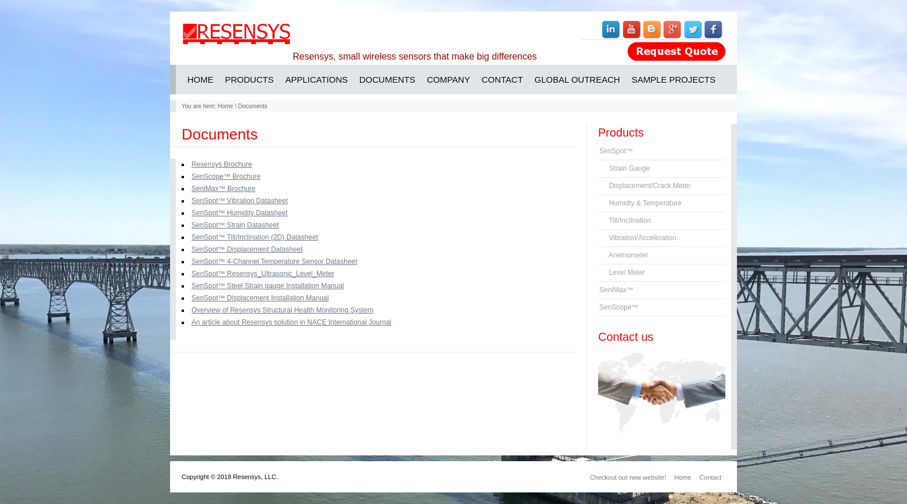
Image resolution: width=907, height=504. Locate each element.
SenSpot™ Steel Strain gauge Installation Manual (267, 286)
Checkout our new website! (628, 477)
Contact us (626, 336)
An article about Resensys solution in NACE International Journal (291, 322)
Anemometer (623, 255)
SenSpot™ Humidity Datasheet (239, 213)
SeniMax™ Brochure (223, 189)
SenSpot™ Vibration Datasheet (239, 201)
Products (621, 132)
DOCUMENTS (387, 79)
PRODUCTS (249, 79)
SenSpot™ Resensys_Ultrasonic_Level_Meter (262, 274)
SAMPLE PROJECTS (674, 79)
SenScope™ (618, 307)
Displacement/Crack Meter (645, 186)
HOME (200, 79)
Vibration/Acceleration (637, 238)
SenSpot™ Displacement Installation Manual (260, 298)
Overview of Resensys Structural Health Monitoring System (282, 310)
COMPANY (448, 79)
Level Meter (622, 272)
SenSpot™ (616, 151)
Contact (710, 477)
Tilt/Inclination (625, 220)
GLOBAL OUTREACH (577, 79)
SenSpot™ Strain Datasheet (235, 225)
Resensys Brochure (221, 164)
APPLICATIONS (316, 79)
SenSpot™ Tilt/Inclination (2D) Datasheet (254, 237)
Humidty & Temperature (640, 203)
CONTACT (502, 79)
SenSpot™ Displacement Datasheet (247, 249)
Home (225, 106)
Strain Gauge (624, 168)
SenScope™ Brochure (225, 176)
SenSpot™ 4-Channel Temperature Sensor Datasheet (274, 261)
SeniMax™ (616, 290)
